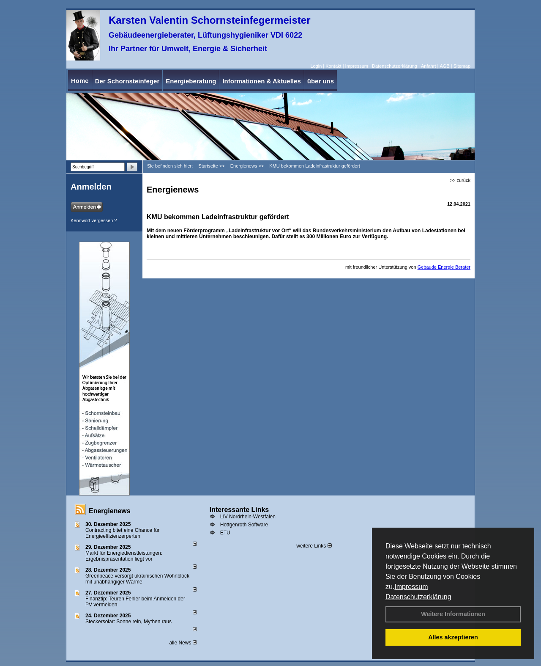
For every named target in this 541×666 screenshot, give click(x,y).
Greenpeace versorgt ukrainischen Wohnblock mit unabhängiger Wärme (137, 579)
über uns (320, 81)
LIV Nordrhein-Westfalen (248, 517)
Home (80, 80)
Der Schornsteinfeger (127, 81)
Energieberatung (191, 81)
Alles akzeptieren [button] (453, 637)
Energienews (110, 511)
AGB (444, 66)
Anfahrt (428, 66)
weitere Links (313, 546)
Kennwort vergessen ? (94, 220)
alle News (183, 643)
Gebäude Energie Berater (444, 267)
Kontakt (333, 66)
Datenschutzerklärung (418, 596)
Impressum (411, 586)
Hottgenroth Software (244, 525)
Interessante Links (239, 509)
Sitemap (462, 66)
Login (316, 66)
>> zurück (460, 180)
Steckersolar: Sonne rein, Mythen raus (128, 622)
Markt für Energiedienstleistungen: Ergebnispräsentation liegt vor (123, 556)
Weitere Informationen (453, 614)
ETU (225, 533)
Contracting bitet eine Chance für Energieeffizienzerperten (122, 533)
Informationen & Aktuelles (261, 81)
